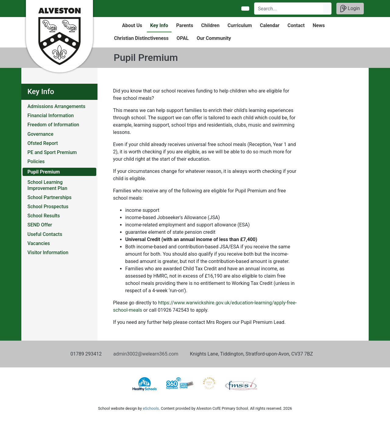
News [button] (319, 25)
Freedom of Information (53, 125)
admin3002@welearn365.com (145, 354)
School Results (43, 216)
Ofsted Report (42, 143)
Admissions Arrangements (56, 106)
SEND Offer (39, 225)
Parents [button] (184, 25)
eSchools (151, 408)
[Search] (289, 8)
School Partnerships (49, 197)
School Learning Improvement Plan (47, 185)
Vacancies (38, 243)
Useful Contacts (44, 234)
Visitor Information (47, 252)
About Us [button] (132, 25)
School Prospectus (48, 206)
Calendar (269, 25)
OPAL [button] (183, 38)
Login (350, 8)
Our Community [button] (214, 38)
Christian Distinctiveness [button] (141, 38)
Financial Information (50, 115)
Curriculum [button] (240, 25)
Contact (296, 25)
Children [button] (210, 25)
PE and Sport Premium (52, 152)
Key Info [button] (159, 25)
